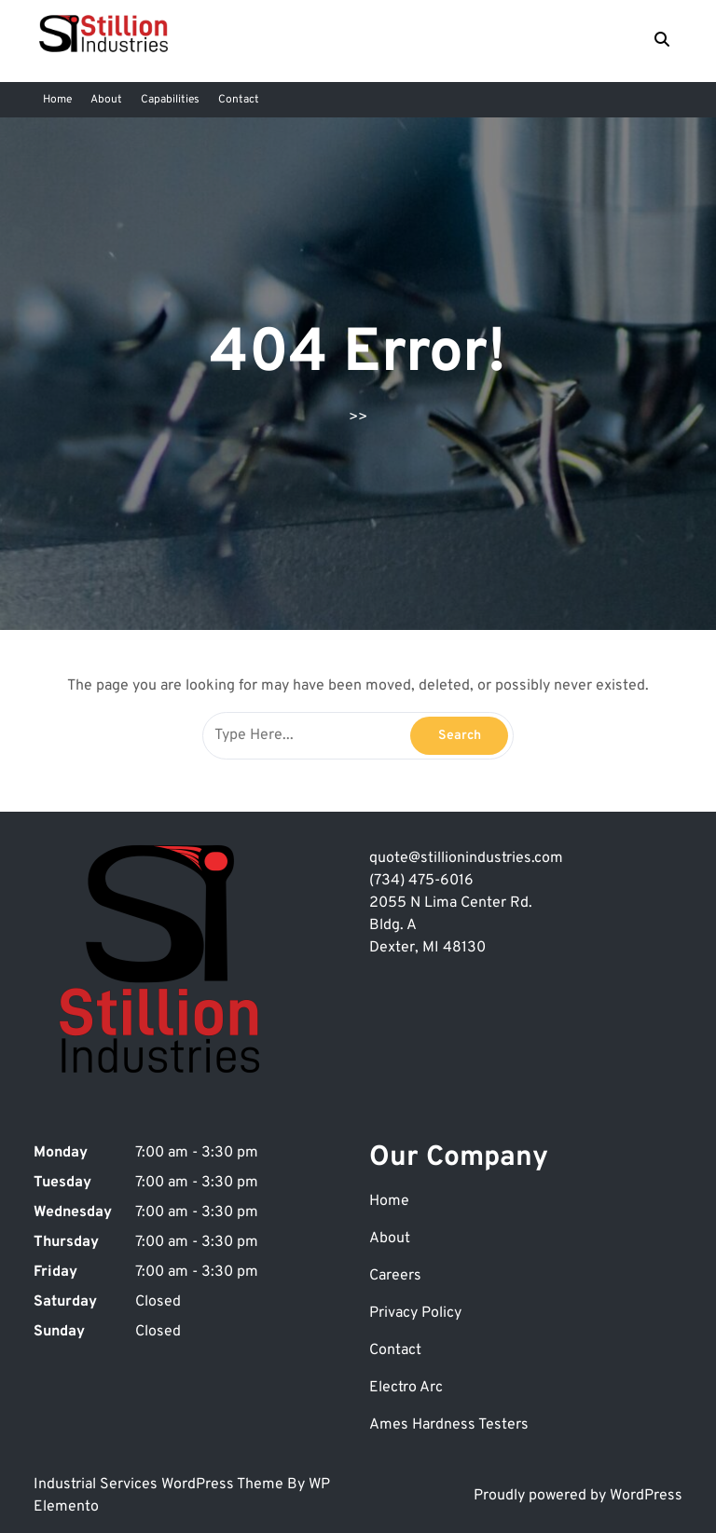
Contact (238, 99)
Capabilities (170, 99)
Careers (395, 1275)
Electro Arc (406, 1387)
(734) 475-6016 (421, 880)
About (106, 99)
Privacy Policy (415, 1313)
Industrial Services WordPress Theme (160, 1484)
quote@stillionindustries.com (466, 858)
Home (57, 99)
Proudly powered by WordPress (578, 1495)
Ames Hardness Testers (449, 1425)
